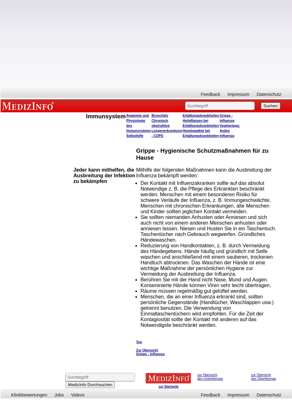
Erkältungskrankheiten (201, 115)
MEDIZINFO (29, 105)
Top (139, 342)
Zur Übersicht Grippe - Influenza (150, 352)
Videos (78, 394)
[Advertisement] (146, 44)
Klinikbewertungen (29, 394)
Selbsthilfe (134, 136)
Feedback (210, 94)
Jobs (59, 394)
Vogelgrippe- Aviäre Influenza (230, 131)
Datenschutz (269, 94)
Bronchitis (160, 115)
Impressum (238, 94)
